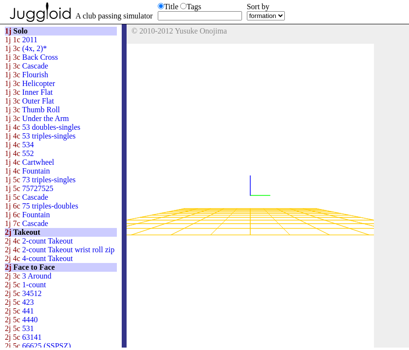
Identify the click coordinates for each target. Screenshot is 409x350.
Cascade (26, 66)
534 (19, 144)
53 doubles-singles (42, 127)
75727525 (29, 188)
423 (19, 302)
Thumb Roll (32, 109)
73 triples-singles (40, 179)
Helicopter (30, 83)
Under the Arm (37, 118)
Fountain (27, 171)
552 (19, 153)
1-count (25, 284)
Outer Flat (29, 101)
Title (171, 6)
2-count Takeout (39, 241)
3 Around (28, 276)
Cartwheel (29, 162)
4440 (21, 319)
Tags (193, 6)
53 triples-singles (40, 136)
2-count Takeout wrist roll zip (59, 249)
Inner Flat (29, 92)
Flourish (26, 74)
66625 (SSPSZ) (38, 346)
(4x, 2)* (26, 48)
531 (19, 328)
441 (19, 311)
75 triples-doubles (41, 206)
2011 (21, 39)
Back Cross (31, 57)
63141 (23, 337)
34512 (23, 293)
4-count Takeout (39, 258)
